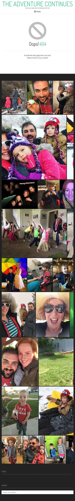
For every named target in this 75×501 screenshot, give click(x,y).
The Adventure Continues (37, 4)
